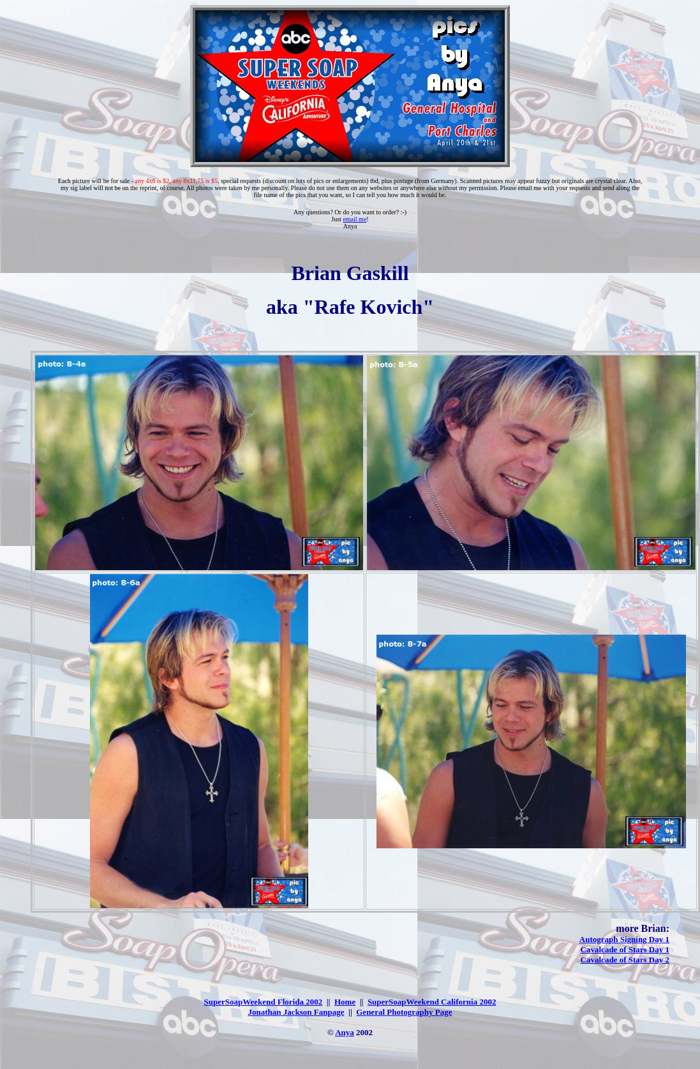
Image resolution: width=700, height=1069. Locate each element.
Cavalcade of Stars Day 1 (625, 949)
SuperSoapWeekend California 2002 (432, 1001)
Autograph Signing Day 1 (624, 939)
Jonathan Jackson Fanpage (296, 1012)
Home (344, 1001)
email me (354, 219)
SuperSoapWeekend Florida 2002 (263, 1001)
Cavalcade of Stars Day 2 (625, 959)
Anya (344, 1032)
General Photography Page (404, 1012)
